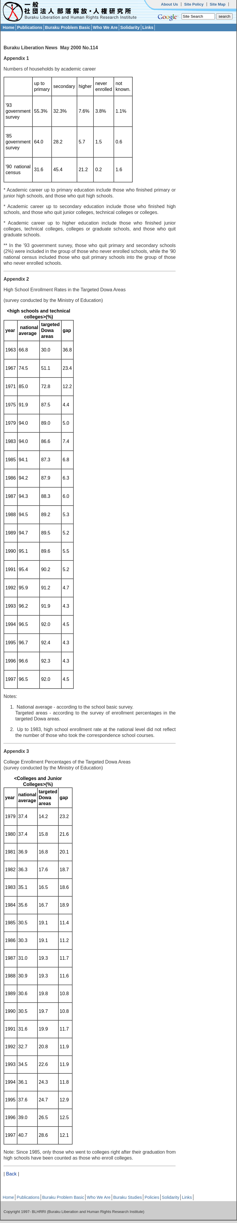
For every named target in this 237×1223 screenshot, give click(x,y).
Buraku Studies (127, 1197)
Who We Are (105, 27)
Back (11, 1173)
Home (8, 27)
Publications (29, 27)
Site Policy (194, 4)
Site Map (218, 4)
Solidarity (130, 27)
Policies (151, 1197)
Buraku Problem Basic (67, 27)
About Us (169, 4)
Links (148, 27)
